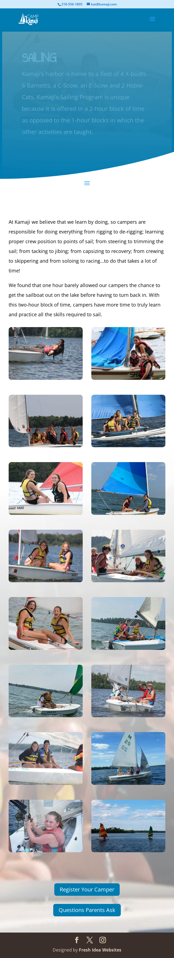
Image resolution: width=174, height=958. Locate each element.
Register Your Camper (87, 889)
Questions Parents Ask (87, 910)
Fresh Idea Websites (100, 950)
